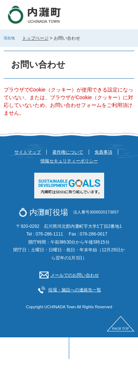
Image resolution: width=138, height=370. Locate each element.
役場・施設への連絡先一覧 (74, 289)
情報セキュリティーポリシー (69, 161)
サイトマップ (27, 152)
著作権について (67, 152)
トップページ (35, 38)
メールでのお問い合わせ (74, 275)
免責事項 (103, 152)
